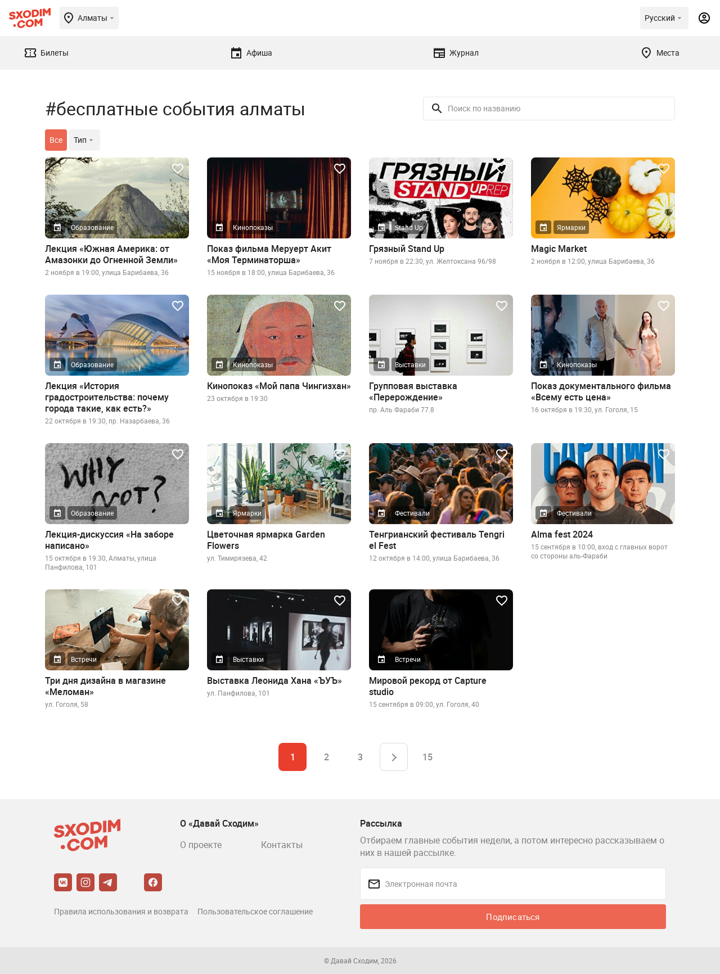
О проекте (201, 844)
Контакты (282, 844)
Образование (92, 227)
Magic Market (559, 248)
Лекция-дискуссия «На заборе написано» (109, 540)
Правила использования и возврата (121, 911)
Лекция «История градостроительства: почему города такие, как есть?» (107, 397)
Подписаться (512, 916)
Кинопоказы (253, 227)
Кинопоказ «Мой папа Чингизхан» (279, 385)
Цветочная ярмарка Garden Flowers (266, 540)
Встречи (84, 659)
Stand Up (409, 227)
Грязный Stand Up (406, 248)
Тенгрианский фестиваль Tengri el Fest (437, 540)
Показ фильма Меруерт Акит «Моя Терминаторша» (269, 254)
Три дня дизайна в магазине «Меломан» (105, 686)
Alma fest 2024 (562, 534)
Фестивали (412, 512)
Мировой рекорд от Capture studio (428, 686)
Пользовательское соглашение (255, 911)
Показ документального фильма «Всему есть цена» (601, 391)
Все (56, 139)
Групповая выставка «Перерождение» (413, 391)
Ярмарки (571, 227)
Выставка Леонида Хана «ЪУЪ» (274, 680)
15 (427, 757)
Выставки (410, 364)
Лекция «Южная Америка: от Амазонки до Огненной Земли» (111, 254)
